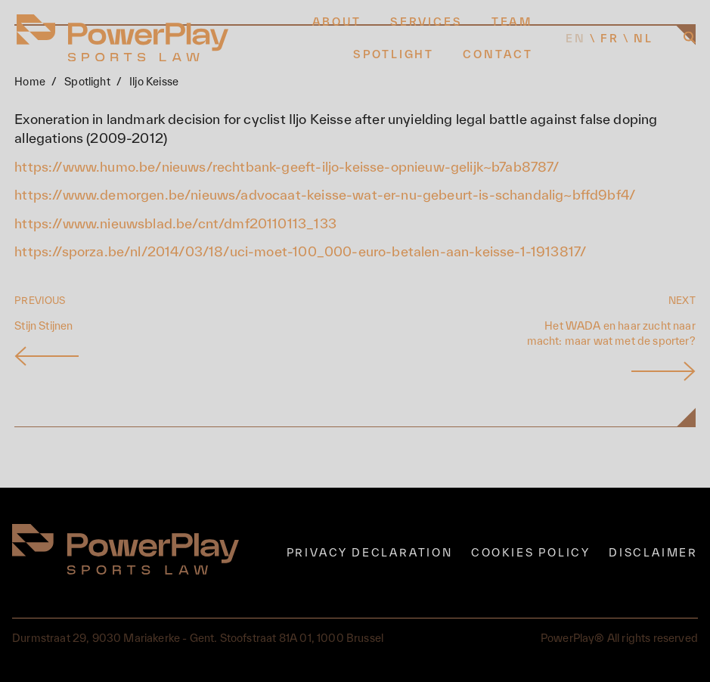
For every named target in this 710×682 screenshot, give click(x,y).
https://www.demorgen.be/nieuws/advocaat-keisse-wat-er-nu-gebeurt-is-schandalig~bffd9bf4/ (324, 195)
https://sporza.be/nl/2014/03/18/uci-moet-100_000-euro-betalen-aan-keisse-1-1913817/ (300, 251)
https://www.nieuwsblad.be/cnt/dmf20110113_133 (175, 223)
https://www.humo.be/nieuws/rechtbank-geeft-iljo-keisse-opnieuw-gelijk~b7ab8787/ (286, 167)
